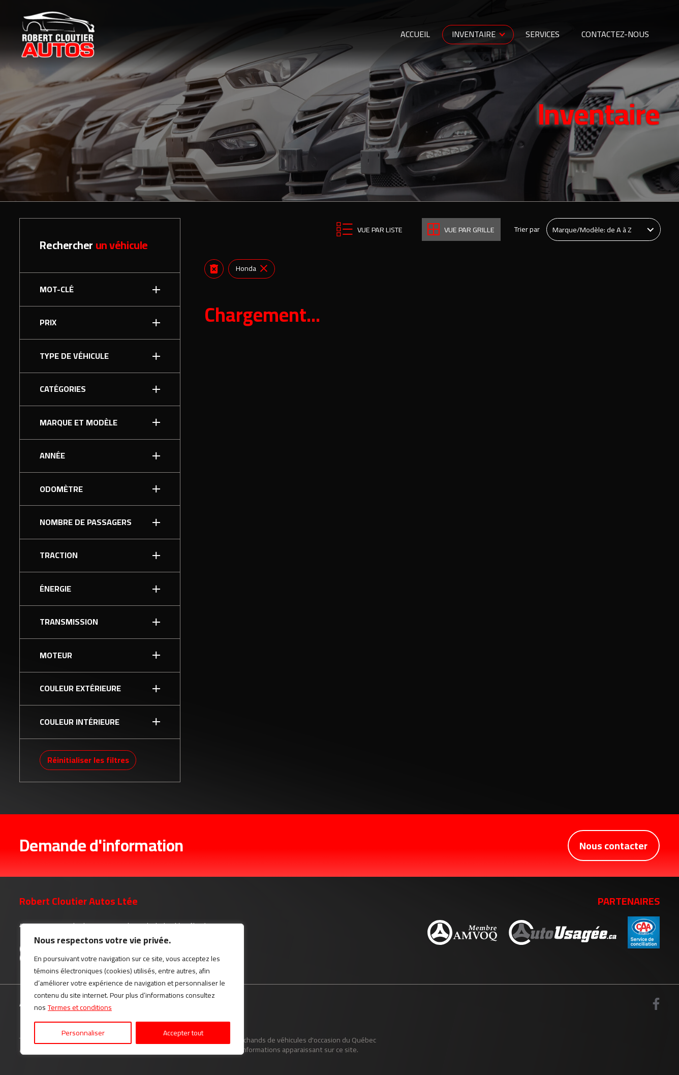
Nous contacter (613, 845)
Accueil (415, 34)
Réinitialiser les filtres (88, 759)
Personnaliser (83, 1032)
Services (543, 34)
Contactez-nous (615, 34)
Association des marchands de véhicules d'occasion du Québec (278, 1040)
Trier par (527, 229)
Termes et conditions (80, 1007)
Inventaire (474, 34)
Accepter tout (183, 1032)
